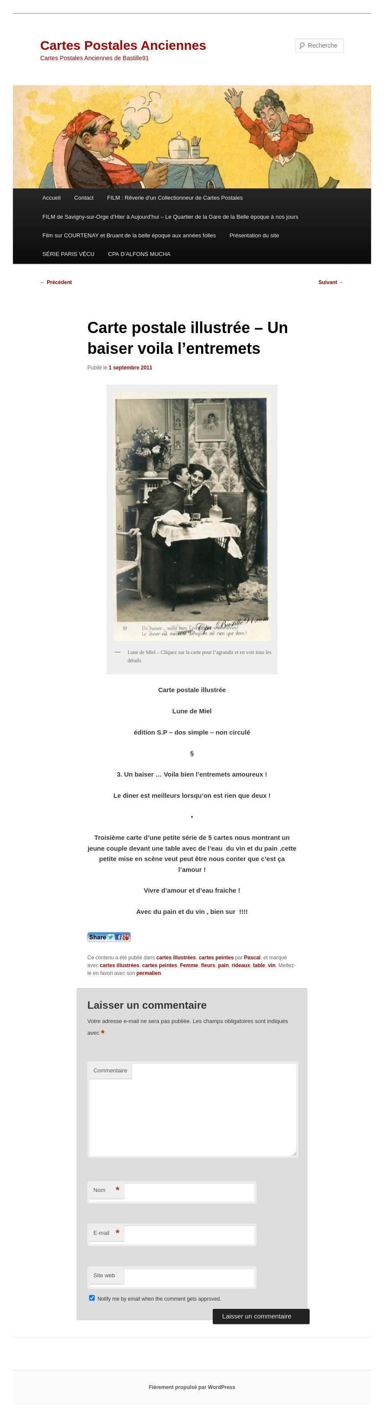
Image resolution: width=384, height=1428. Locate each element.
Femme (189, 965)
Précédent (56, 282)
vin (271, 965)
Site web (104, 1275)
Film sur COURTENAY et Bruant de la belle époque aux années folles (129, 235)
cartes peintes (216, 958)
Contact (84, 197)
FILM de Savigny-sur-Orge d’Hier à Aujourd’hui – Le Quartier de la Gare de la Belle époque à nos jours (170, 217)
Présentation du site (254, 235)
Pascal (252, 958)
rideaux (241, 965)
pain (223, 965)
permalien (149, 973)
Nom (106, 1190)
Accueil (51, 197)
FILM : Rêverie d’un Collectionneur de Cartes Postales (175, 197)
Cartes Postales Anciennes (123, 45)
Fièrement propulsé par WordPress (192, 1387)
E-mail (106, 1233)
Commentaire (110, 1070)
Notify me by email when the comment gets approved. (155, 1299)
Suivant (331, 282)
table (259, 965)
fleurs (208, 965)
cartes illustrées (176, 958)
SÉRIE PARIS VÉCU (68, 254)
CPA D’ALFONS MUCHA (139, 254)
